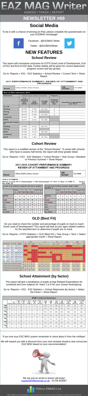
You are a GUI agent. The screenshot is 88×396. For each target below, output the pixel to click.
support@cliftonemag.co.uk (35, 380)
